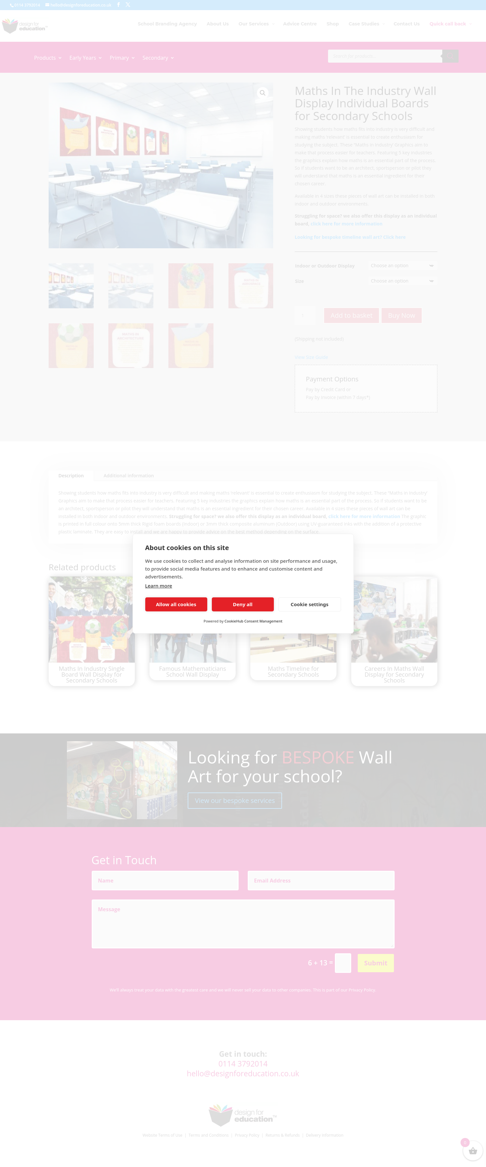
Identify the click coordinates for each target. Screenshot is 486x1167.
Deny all (242, 604)
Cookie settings (310, 604)
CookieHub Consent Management (253, 621)
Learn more (158, 585)
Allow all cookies (176, 604)
